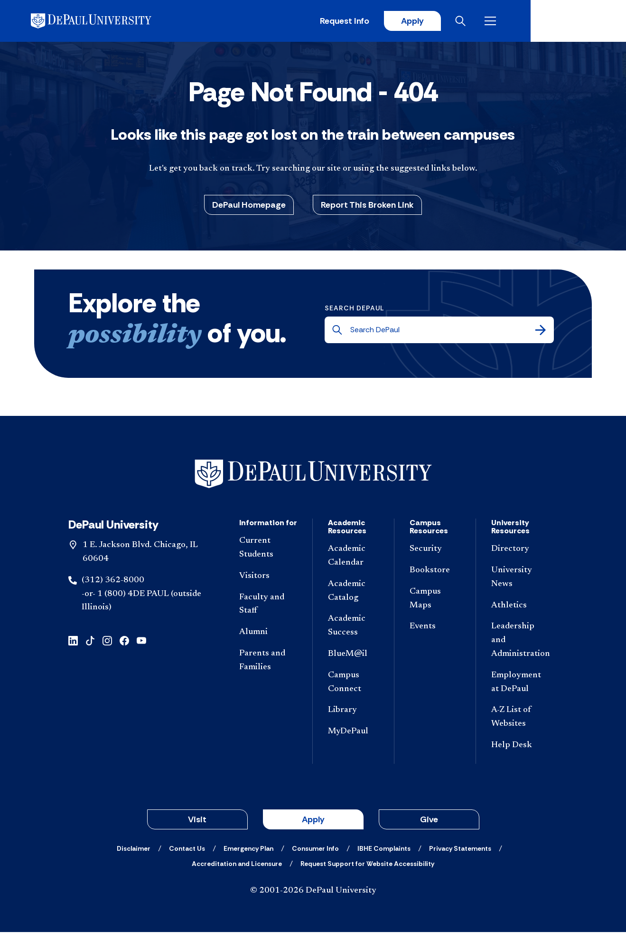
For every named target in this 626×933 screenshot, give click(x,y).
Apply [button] (313, 820)
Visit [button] (197, 820)
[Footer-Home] (313, 475)
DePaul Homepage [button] (249, 206)
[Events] (435, 628)
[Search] (540, 331)
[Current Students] (268, 549)
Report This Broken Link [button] (367, 206)
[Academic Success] (353, 627)
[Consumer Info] (315, 849)
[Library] (353, 712)
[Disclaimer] (133, 849)
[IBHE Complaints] (384, 849)
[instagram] (107, 641)
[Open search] (554, 21)
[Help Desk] (520, 747)
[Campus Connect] (353, 683)
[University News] (520, 579)
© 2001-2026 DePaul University (313, 891)
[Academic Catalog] (353, 592)
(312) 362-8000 (113, 581)
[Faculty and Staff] (268, 605)
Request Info (435, 21)
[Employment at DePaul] (520, 683)
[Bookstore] (435, 572)
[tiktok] (90, 641)
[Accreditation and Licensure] (237, 864)
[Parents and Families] (268, 662)
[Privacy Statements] (460, 849)
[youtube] (141, 641)
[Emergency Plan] (248, 849)
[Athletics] (520, 607)
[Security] (435, 551)
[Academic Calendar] (353, 557)
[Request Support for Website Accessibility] (367, 864)
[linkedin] (73, 641)
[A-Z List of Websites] (520, 718)
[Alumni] (268, 634)
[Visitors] (268, 577)
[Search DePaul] (442, 331)
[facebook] (124, 641)
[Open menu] (584, 21)
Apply (503, 21)
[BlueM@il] (353, 656)
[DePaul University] (108, 21)
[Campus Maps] (435, 600)
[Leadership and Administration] (520, 641)
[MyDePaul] (353, 733)
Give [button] (429, 820)
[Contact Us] (187, 849)
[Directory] (520, 551)
